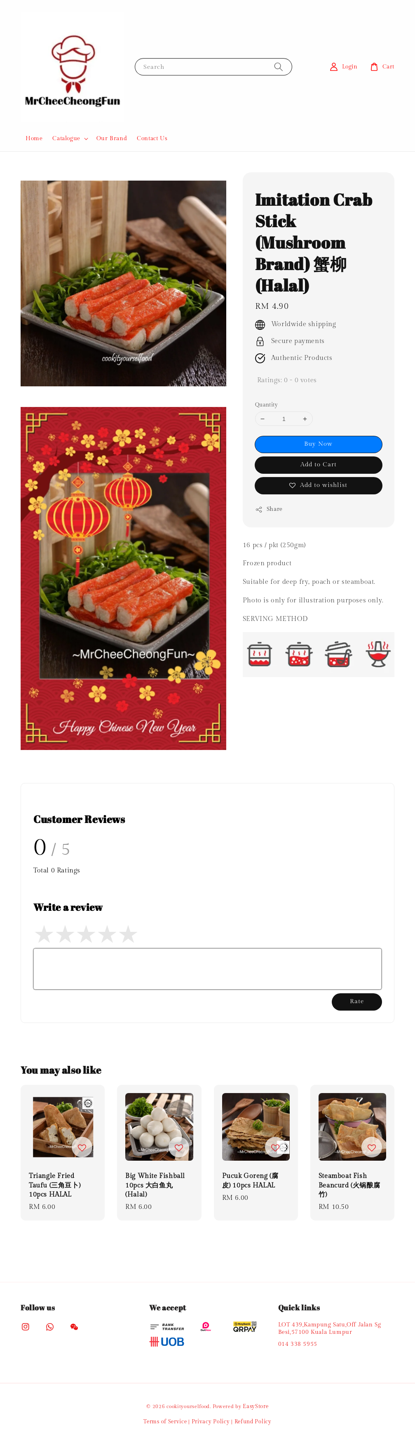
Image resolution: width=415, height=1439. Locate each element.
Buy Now (318, 443)
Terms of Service (165, 1421)
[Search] (278, 67)
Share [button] (269, 509)
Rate (357, 1001)
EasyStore (255, 1406)
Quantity (266, 405)
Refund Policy (253, 1421)
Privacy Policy (211, 1421)
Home (34, 138)
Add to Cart (318, 464)
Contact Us (152, 138)
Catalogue (66, 138)
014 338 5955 (297, 1344)
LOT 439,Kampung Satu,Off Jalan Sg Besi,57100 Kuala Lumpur (329, 1328)
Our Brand (111, 138)
